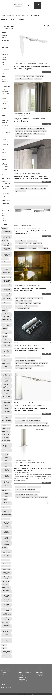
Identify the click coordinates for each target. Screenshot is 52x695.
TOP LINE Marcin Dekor (6, 63)
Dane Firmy (4, 689)
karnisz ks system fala (21, 186)
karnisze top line (28, 133)
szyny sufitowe (6, 51)
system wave (19, 133)
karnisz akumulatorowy (21, 246)
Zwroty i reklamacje (40, 676)
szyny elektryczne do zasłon (22, 363)
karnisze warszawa (20, 494)
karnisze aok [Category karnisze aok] (36, 228)
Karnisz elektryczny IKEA (21, 248)
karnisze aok (5, 76)
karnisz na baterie (37, 243)
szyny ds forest (6, 210)
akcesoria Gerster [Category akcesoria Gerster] (37, 116)
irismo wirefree (37, 425)
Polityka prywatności (41, 674)
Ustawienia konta (5, 672)
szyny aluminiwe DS (6, 41)
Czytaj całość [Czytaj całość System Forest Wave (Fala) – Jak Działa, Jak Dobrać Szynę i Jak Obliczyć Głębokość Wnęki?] (46, 181)
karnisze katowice (35, 492)
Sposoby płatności (23, 681)
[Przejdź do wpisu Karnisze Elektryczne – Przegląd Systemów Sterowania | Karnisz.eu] (32, 266)
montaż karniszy (38, 79)
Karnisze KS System (5, 145)
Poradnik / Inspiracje (4, 58)
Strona (45, 25)
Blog (28, 15)
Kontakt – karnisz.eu (6, 687)
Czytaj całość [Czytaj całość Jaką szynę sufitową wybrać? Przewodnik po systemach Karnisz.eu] (46, 124)
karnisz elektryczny (20, 76)
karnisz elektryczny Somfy (22, 136)
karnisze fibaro (19, 300)
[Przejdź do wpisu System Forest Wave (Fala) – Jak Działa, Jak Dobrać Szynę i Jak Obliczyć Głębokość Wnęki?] (32, 154)
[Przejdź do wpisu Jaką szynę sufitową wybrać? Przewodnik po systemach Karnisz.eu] (32, 97)
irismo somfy (5, 207)
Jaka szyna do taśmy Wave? (39, 188)
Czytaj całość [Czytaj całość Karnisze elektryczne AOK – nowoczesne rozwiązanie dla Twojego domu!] (46, 353)
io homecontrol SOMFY (6, 219)
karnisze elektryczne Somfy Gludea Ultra (5, 92)
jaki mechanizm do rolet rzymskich (6, 134)
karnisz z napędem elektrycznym (24, 243)
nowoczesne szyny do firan (5, 68)
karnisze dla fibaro (5, 174)
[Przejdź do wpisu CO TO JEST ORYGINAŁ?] (32, 444)
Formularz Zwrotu (22, 670)
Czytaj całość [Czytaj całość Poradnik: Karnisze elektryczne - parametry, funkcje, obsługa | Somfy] (46, 413)
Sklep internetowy (25, 694)
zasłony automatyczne (6, 85)
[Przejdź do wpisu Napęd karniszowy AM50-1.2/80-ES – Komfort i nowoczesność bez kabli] (32, 209)
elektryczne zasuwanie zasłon (36, 365)
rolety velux (5, 112)
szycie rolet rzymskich (5, 102)
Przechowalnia (4, 674)
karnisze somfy (6, 197)
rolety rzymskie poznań (6, 107)
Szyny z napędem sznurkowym (5, 164)
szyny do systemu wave (42, 186)
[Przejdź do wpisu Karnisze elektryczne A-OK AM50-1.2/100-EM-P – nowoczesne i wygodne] (32, 45)
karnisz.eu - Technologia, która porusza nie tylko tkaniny (13, 15)
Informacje (5, 125)
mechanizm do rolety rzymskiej (6, 182)
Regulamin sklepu (40, 672)
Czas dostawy (21, 679)
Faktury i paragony (23, 676)
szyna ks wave (5, 54)
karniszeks (40, 298)
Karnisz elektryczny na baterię (35, 246)
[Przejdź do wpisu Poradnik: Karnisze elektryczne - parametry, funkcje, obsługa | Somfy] (32, 386)
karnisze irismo (5, 203)
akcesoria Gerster (4, 36)
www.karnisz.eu (24, 476)
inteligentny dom (39, 76)
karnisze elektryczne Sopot (30, 306)
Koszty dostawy (22, 677)
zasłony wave (31, 186)
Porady (4, 98)
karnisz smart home (43, 248)
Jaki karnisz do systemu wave (23, 188)
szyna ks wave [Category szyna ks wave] (36, 173)
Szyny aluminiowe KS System (5, 157)
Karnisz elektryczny (5, 140)
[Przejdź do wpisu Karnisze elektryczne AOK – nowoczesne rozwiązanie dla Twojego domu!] (32, 326)
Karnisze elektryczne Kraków (22, 308)
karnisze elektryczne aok (6, 46)
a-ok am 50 (18, 79)
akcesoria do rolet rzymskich (6, 192)
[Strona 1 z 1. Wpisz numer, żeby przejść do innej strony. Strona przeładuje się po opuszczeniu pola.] (48, 26)
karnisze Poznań (6, 129)
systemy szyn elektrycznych (5, 121)
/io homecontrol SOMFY (6, 214)
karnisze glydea (6, 200)
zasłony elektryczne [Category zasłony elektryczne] (38, 405)
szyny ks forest (6, 73)
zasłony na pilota (20, 360)
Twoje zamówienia (5, 670)
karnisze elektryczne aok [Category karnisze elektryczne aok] (39, 63)
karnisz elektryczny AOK (39, 133)
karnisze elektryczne (5, 116)
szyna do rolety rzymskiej (6, 187)
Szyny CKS (4, 169)
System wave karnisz (21, 191)
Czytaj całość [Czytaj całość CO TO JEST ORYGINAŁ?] (46, 482)
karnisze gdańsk (28, 300)
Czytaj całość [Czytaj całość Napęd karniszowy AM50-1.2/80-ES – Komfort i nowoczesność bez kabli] (46, 236)
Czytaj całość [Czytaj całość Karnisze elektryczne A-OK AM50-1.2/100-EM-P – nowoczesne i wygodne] (46, 72)
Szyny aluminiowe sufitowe (5, 151)
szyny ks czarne (6, 178)
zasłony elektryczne (5, 80)
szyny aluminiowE (40, 128)
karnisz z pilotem (33, 248)
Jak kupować (39, 670)
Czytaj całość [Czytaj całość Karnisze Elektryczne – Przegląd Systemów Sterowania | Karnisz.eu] (46, 293)
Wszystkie (4, 32)
